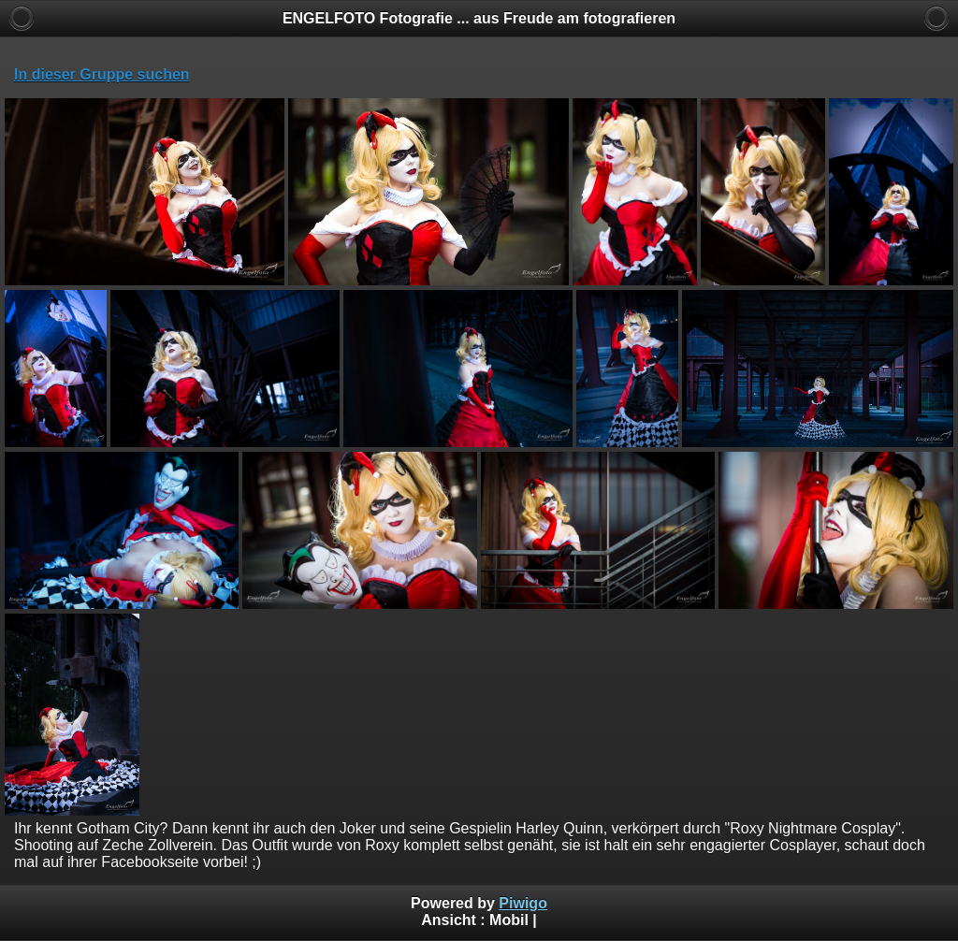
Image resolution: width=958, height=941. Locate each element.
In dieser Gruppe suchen (102, 74)
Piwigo (523, 903)
